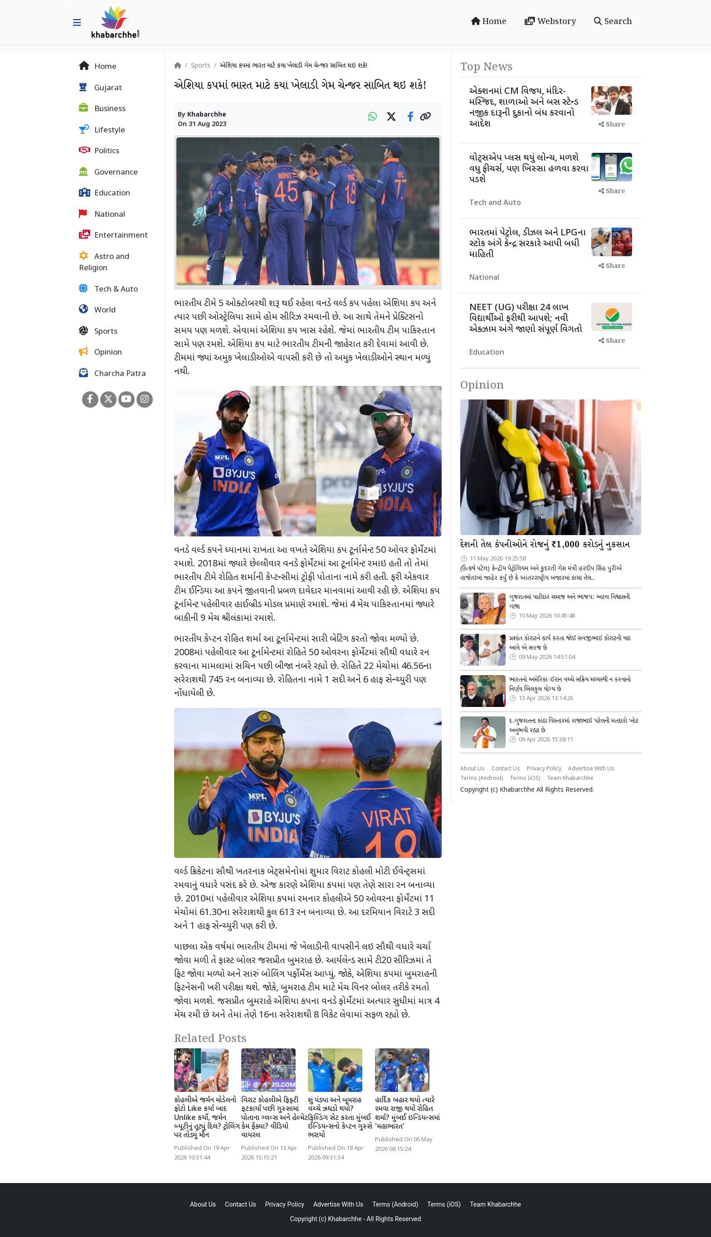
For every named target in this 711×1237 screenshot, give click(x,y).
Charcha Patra (112, 373)
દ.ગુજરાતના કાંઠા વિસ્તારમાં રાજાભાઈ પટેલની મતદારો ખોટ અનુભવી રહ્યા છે (573, 725)
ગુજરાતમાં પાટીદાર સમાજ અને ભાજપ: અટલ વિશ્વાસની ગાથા (569, 602)
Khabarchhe (206, 115)
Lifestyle (102, 130)
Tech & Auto (108, 289)
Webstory (550, 22)
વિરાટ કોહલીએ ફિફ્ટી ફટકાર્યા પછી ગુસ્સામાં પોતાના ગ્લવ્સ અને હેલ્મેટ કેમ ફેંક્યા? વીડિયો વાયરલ (274, 1118)
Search (613, 22)
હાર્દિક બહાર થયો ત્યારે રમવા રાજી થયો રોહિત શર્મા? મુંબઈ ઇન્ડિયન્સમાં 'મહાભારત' (407, 1114)
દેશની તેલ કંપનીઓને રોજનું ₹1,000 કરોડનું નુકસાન (545, 545)
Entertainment (113, 235)
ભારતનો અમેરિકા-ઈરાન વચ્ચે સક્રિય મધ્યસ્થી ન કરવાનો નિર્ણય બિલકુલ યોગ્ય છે (570, 684)
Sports (98, 331)
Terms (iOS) (525, 778)
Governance (108, 172)
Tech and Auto (495, 203)
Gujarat (100, 88)
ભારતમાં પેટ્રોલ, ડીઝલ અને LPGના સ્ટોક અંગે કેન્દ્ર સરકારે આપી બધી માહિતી (527, 244)
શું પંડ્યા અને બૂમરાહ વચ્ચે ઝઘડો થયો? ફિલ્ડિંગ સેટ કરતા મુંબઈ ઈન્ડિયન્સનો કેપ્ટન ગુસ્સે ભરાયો (340, 1118)
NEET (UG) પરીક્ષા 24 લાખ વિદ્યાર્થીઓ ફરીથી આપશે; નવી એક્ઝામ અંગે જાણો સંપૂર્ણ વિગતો (525, 319)
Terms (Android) (481, 778)
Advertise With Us (591, 769)
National (102, 214)
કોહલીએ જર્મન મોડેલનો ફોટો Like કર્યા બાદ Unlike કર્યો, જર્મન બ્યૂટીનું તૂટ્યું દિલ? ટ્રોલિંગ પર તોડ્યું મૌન (207, 1118)
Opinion (100, 352)
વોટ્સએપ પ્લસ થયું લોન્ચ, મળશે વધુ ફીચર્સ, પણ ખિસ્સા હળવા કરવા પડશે (529, 169)
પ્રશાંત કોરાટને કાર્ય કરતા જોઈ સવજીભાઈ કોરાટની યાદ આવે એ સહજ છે (570, 643)
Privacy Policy (544, 769)
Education (104, 193)
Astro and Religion (104, 262)
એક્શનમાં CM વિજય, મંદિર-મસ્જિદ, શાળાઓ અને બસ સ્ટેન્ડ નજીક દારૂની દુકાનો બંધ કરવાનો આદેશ (524, 108)
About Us (472, 769)
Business (102, 108)
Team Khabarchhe (570, 778)
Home (488, 22)
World (97, 310)
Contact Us (506, 769)
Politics (99, 151)
